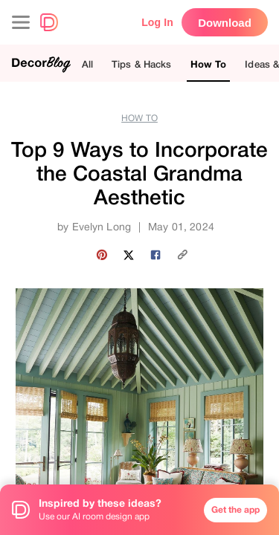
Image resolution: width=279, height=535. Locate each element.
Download (224, 22)
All (87, 64)
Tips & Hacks (142, 64)
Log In (157, 22)
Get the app (235, 510)
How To (208, 64)
